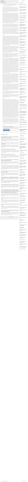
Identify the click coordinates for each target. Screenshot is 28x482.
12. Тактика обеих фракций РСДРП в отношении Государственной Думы (23, 36)
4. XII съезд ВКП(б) (21, 135)
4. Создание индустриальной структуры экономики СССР (11, 165)
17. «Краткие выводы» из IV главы (23, 49)
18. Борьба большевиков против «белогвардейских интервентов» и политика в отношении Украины (23, 112)
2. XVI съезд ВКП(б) (21, 152)
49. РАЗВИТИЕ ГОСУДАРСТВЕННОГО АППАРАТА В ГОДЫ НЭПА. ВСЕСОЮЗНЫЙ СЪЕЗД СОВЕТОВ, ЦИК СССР (10, 178)
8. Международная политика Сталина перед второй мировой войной (22, 167)
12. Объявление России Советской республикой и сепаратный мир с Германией (23, 97)
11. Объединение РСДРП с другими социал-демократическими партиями (23, 33)
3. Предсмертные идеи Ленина (22, 133)
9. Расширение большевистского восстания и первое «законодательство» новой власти (23, 89)
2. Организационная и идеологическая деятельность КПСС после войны (23, 188)
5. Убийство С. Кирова (21, 158)
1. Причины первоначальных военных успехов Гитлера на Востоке (22, 175)
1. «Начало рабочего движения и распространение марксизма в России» (22, 10)
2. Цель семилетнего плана (22, 239)
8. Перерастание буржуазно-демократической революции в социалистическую (22, 25)
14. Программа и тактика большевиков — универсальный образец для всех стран (22, 42)
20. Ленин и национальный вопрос (23, 55)
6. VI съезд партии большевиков (22, 81)
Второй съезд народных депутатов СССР (8, 154)
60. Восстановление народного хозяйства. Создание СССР (11, 184)
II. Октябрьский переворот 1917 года (23, 67)
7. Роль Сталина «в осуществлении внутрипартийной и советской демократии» (23, 164)
